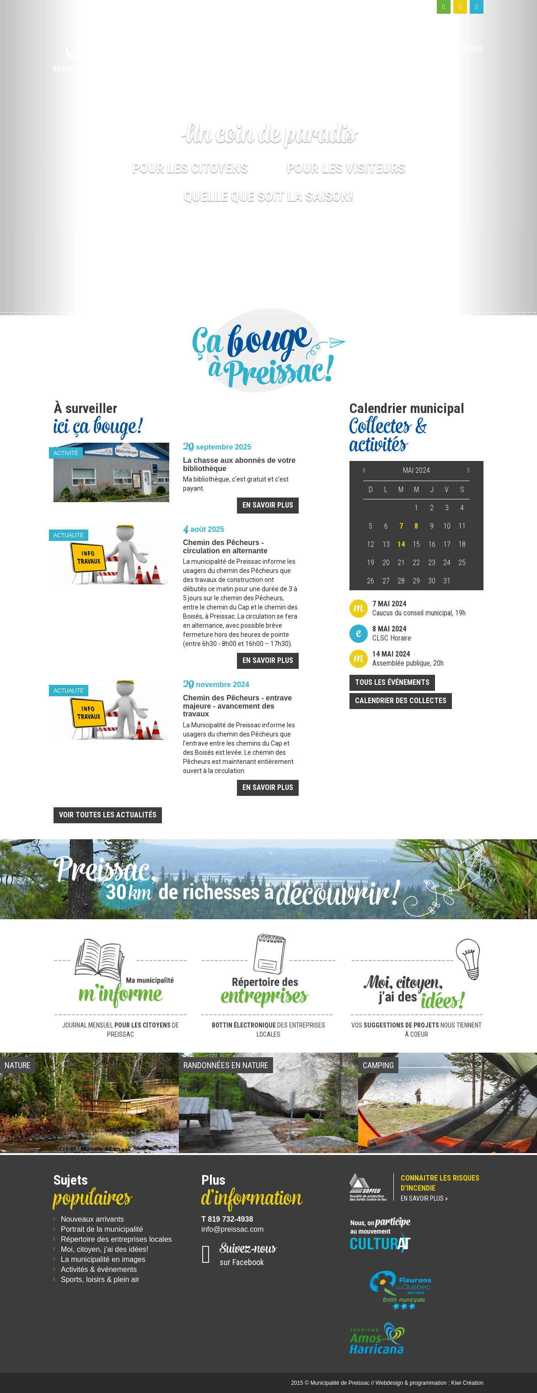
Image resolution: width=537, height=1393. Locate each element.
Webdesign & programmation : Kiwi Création (429, 1383)
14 (401, 544)
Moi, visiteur (383, 48)
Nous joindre (455, 48)
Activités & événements (99, 1269)
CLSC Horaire (391, 633)
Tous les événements (392, 682)
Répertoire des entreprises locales (116, 1239)
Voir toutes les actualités (107, 814)
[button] (40, 157)
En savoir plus (267, 505)
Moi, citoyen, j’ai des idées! (104, 1249)
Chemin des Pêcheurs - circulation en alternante (225, 547)
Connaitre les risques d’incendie (416, 1188)
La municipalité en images (103, 1259)
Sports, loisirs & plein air (100, 1279)
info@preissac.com (232, 1229)
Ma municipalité (236, 48)
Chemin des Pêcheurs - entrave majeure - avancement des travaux (237, 706)
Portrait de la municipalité (102, 1229)
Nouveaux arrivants (92, 1219)
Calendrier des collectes (400, 700)
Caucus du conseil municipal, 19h (419, 608)
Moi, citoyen (313, 48)
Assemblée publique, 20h (408, 658)
